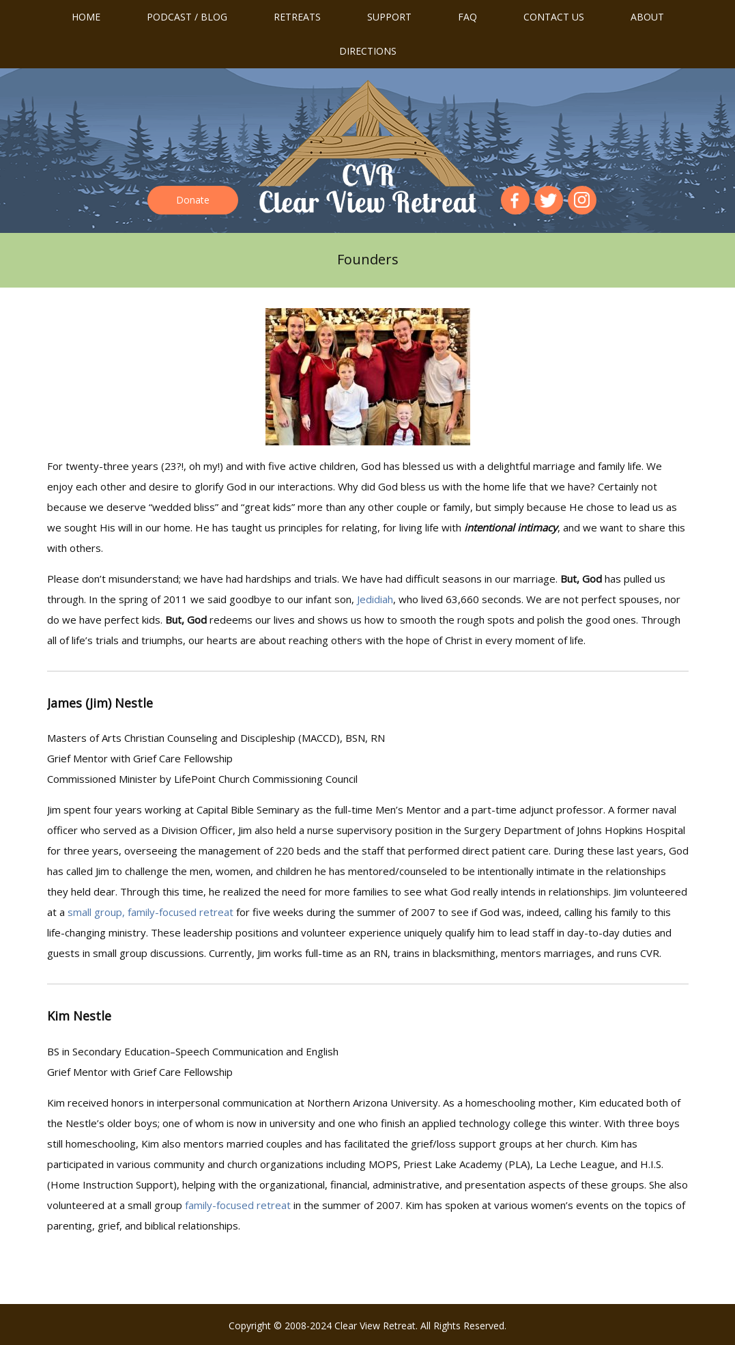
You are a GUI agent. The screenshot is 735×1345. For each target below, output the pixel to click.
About (647, 16)
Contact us (553, 16)
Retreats (297, 16)
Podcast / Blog (187, 16)
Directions (368, 50)
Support (389, 16)
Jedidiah (375, 599)
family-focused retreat (238, 1205)
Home (86, 16)
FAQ (467, 16)
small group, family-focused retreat (150, 912)
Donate (193, 199)
